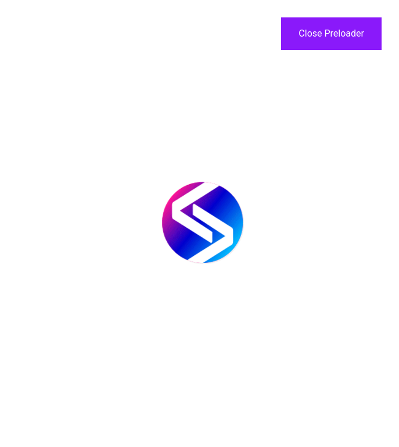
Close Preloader (331, 33)
